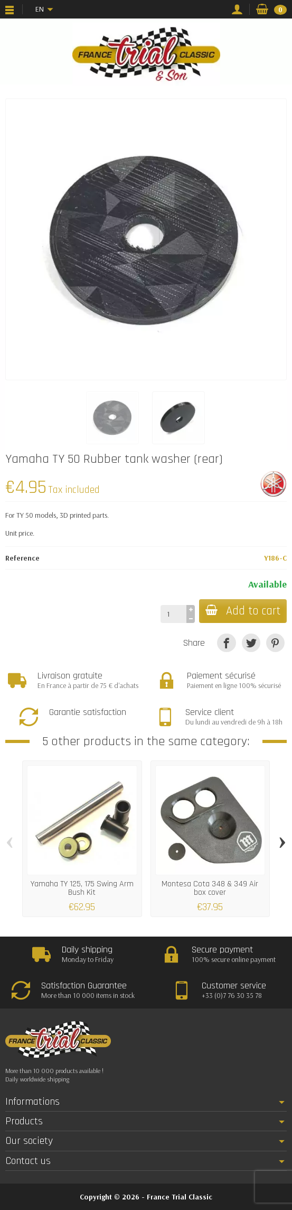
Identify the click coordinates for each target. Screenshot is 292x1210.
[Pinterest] (275, 643)
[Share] (226, 643)
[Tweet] (251, 643)
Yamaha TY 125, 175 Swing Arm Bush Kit (82, 888)
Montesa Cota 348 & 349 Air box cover (210, 888)
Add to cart (242, 611)
